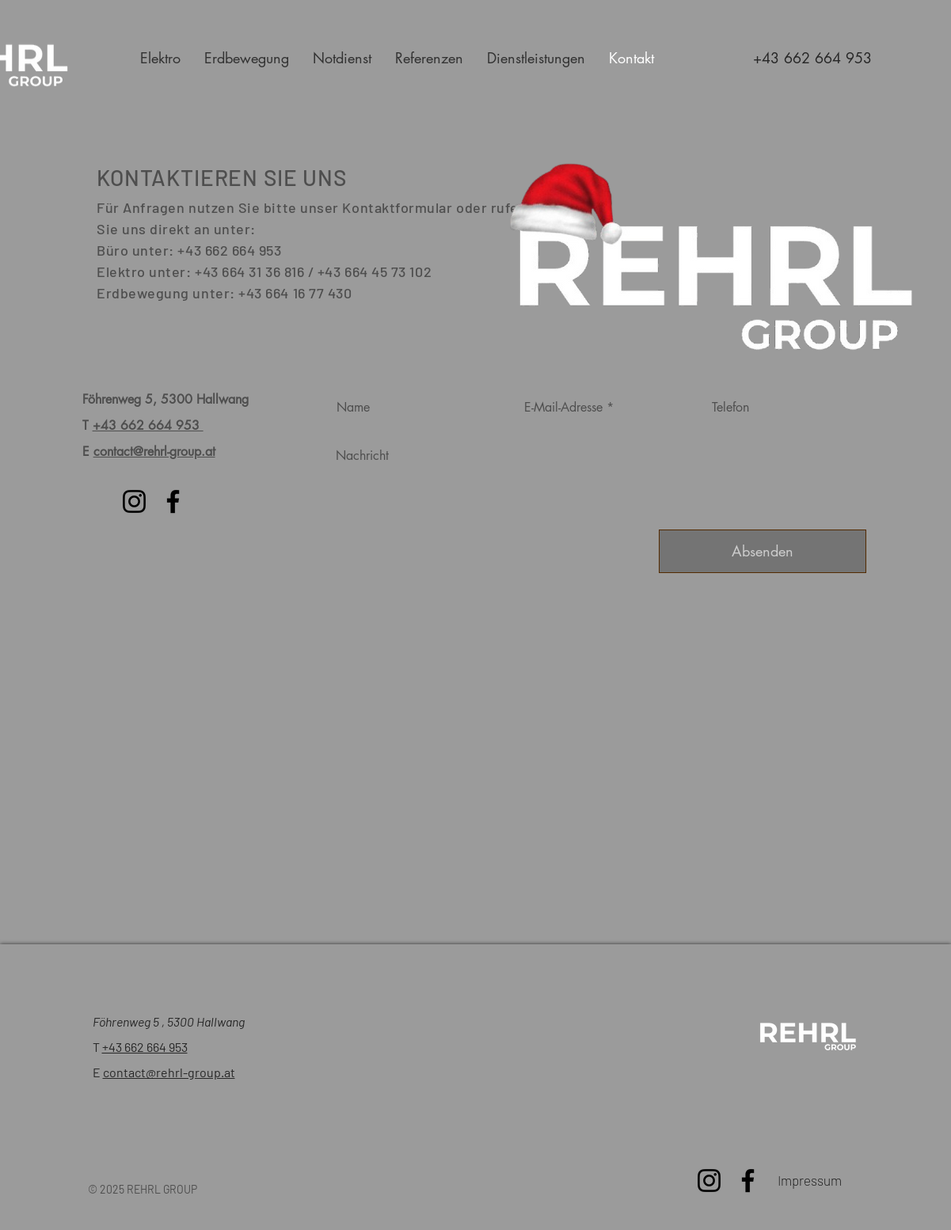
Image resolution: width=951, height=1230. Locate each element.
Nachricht (362, 456)
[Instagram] (134, 501)
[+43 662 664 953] (812, 58)
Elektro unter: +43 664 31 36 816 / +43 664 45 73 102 (264, 271)
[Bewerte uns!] (806, 1038)
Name (353, 407)
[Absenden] (762, 551)
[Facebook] (173, 501)
